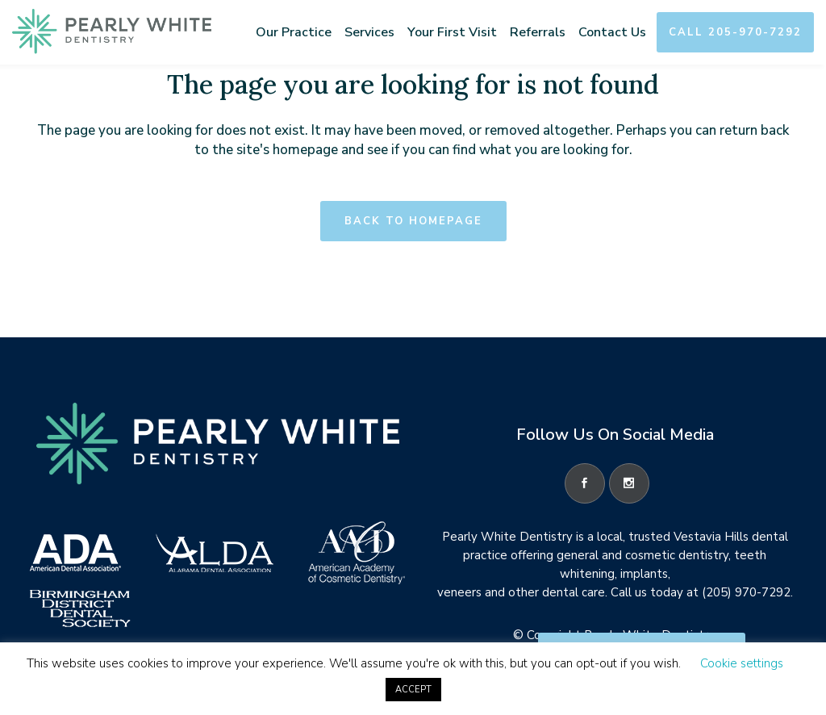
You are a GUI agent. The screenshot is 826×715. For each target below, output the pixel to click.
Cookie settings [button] (741, 663)
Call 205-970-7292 (735, 32)
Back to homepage (413, 221)
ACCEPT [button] (413, 690)
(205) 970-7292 (746, 592)
